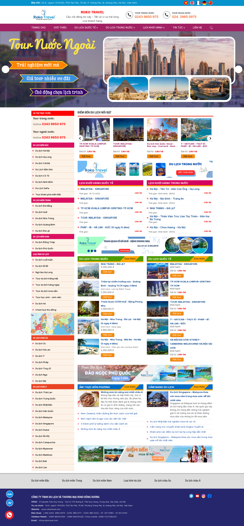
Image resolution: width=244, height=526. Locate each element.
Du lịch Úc (40, 343)
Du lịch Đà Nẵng (43, 205)
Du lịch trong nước (93, 259)
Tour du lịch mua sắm (46, 291)
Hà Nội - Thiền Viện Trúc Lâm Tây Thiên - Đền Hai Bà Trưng (179, 218)
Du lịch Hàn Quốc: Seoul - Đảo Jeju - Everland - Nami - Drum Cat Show (162, 145)
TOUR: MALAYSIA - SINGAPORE (123, 145)
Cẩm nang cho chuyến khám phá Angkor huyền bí (177, 426)
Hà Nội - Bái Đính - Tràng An (167, 198)
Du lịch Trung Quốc (45, 398)
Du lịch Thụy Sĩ (43, 368)
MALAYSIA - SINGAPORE (94, 189)
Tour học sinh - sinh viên (48, 297)
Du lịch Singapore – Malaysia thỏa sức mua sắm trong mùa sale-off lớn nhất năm (190, 396)
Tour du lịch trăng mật (46, 278)
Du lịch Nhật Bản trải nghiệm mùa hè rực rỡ (172, 421)
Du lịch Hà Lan (42, 349)
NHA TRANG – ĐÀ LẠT (162, 208)
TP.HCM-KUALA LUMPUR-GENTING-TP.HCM (93, 145)
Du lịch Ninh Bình (44, 182)
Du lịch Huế (41, 212)
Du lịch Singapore (44, 423)
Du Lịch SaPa (42, 188)
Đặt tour (86, 156)
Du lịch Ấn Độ (42, 436)
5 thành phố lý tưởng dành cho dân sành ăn (104, 423)
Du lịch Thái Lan (43, 392)
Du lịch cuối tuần (44, 259)
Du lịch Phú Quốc (44, 248)
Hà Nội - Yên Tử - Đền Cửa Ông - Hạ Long (174, 189)
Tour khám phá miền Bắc (48, 194)
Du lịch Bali (41, 461)
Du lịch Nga (41, 374)
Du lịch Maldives (43, 454)
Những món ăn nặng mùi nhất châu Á (122, 392)
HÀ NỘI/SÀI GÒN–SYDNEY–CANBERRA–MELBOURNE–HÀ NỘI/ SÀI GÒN (191, 343)
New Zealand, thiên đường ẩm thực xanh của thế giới (109, 413)
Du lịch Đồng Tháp (45, 242)
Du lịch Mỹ (40, 381)
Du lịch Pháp (41, 362)
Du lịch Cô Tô (42, 175)
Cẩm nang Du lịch (161, 387)
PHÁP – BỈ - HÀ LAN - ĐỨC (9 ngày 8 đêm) (104, 227)
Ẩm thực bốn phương (94, 387)
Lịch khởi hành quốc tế (96, 183)
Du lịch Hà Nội (42, 150)
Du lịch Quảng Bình (45, 224)
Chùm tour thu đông (45, 309)
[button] (5, 69)
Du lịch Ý (40, 356)
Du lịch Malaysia (43, 417)
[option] (122, 69)
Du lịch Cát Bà (42, 163)
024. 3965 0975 (184, 17)
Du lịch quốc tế (159, 259)
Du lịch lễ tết (41, 266)
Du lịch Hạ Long (43, 157)
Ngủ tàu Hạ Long (44, 272)
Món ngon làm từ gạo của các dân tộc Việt (103, 418)
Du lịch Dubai (42, 429)
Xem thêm (130, 258)
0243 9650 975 (146, 17)
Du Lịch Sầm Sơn (44, 169)
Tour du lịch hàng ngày (47, 284)
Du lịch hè (40, 303)
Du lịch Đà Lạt (42, 230)
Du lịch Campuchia (45, 442)
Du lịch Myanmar (44, 448)
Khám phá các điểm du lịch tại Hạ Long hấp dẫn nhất (178, 431)
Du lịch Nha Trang (44, 218)
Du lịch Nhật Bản (43, 404)
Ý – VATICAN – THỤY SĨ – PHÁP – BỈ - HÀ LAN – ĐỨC (194, 145)
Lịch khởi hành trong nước (168, 183)
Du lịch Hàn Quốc (44, 411)
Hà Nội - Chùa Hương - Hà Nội (168, 227)
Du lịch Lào (41, 467)
